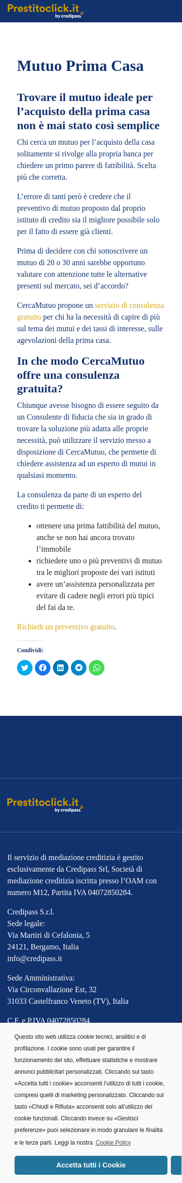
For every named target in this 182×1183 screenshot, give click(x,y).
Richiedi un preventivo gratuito (65, 627)
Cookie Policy (113, 1142)
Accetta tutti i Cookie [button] (91, 1165)
